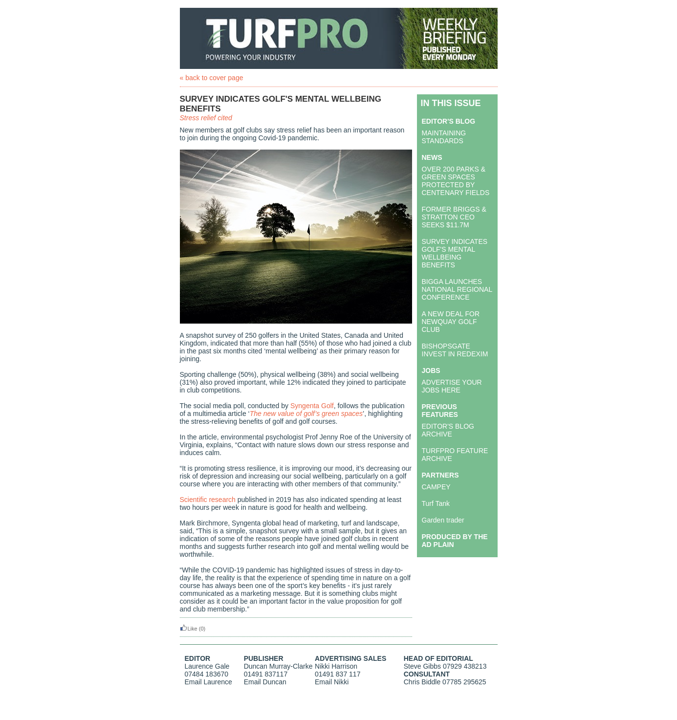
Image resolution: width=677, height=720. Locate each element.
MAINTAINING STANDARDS (444, 137)
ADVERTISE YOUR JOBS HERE (452, 386)
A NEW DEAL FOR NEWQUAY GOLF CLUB (451, 321)
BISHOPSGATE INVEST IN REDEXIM (455, 350)
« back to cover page (211, 78)
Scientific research (208, 499)
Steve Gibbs (422, 666)
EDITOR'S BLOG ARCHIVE (448, 430)
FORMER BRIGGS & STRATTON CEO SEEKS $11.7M (454, 217)
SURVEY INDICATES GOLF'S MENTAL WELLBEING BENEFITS (455, 253)
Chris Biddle (422, 682)
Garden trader (443, 520)
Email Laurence (208, 682)
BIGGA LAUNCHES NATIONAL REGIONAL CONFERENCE (457, 289)
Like (188, 629)
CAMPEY (436, 487)
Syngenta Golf (312, 406)
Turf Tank (436, 503)
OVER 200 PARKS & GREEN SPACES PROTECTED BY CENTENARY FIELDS (456, 180)
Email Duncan (265, 682)
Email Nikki (332, 682)
